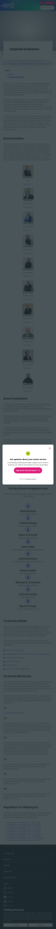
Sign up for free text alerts (28, 470)
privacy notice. (31, 479)
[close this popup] (49, 448)
